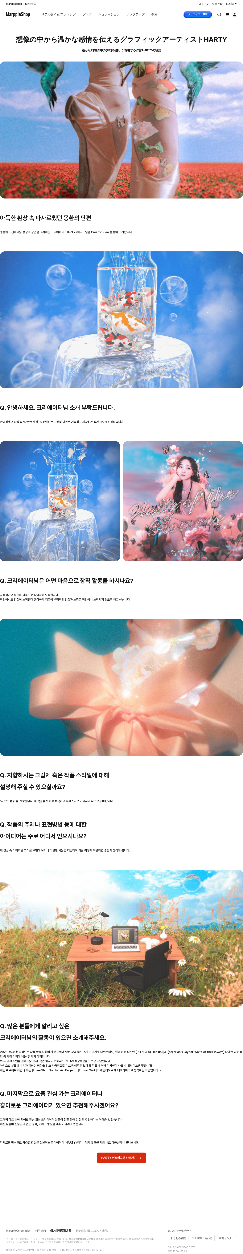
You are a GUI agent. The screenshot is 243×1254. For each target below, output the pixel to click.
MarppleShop (14, 3)
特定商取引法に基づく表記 (92, 1230)
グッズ (87, 14)
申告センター (226, 1238)
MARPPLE (30, 3)
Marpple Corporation (18, 1230)
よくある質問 (178, 1238)
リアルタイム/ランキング (58, 14)
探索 (154, 14)
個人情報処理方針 (60, 1230)
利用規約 (40, 1230)
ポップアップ (135, 14)
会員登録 (217, 3)
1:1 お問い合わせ (202, 1238)
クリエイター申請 (197, 14)
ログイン (203, 3)
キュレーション (109, 14)
